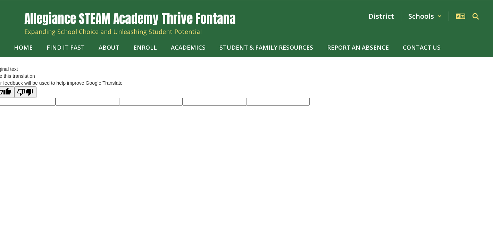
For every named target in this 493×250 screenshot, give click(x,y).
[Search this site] (475, 16)
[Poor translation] (25, 92)
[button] (425, 16)
